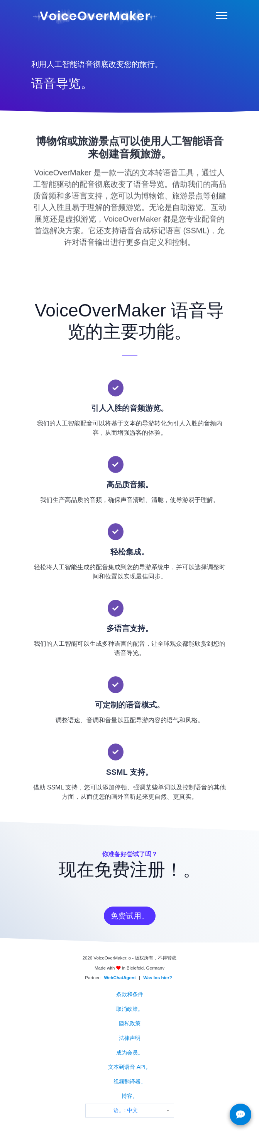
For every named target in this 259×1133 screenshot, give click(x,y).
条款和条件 (129, 994)
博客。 (130, 1096)
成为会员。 (129, 1053)
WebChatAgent (120, 977)
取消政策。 (129, 1009)
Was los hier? (157, 977)
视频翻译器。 (129, 1082)
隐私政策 (130, 1023)
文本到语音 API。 (129, 1067)
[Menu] (221, 15)
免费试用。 (129, 916)
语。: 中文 (125, 1110)
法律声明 (130, 1038)
